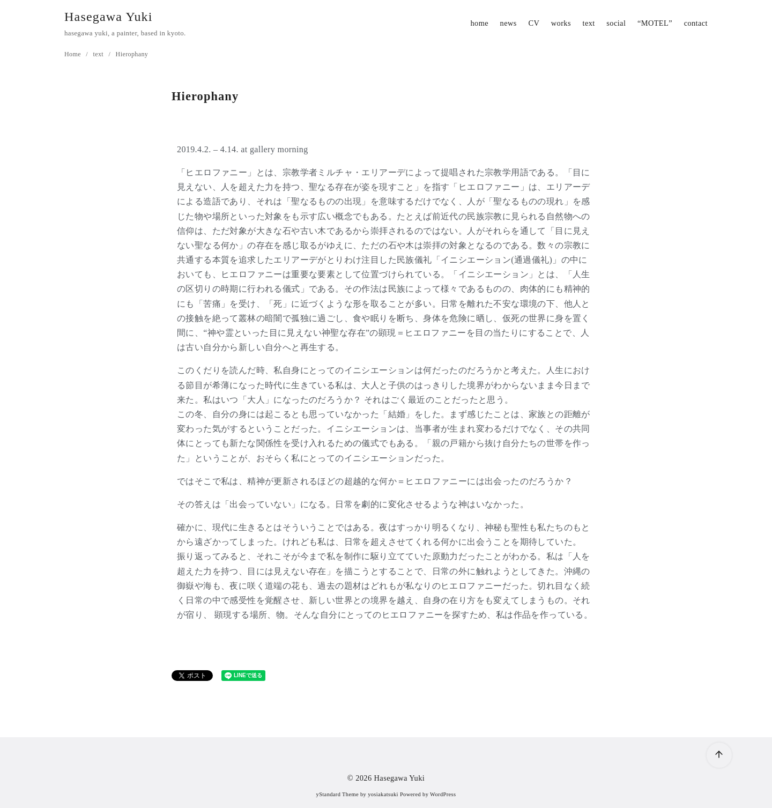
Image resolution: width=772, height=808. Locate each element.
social (616, 23)
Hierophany (132, 54)
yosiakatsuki (383, 794)
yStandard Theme (337, 794)
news (508, 23)
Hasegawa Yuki (108, 17)
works (561, 23)
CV (533, 23)
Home (73, 54)
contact (696, 23)
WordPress (443, 794)
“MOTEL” (654, 23)
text (589, 23)
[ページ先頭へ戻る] (719, 755)
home (479, 23)
